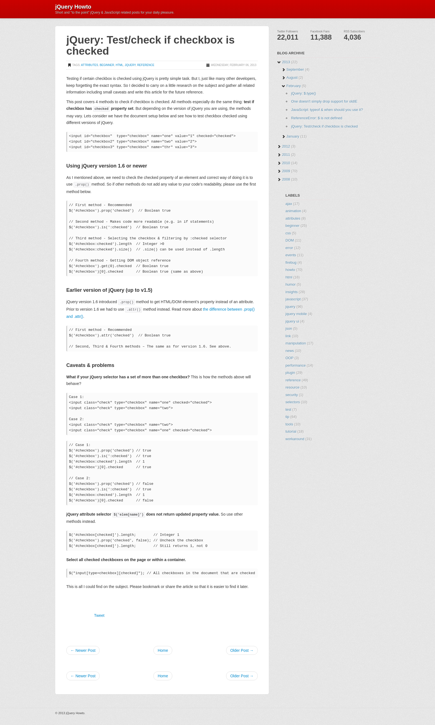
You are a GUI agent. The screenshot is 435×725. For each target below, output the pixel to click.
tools (289, 424)
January (292, 136)
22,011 (287, 37)
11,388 (321, 37)
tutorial (290, 431)
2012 (286, 146)
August (291, 77)
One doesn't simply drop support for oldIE (324, 101)
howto (290, 270)
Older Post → (242, 650)
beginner (107, 65)
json (288, 328)
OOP (289, 358)
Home (163, 650)
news (289, 351)
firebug (291, 262)
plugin (290, 373)
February (293, 86)
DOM (289, 240)
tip (287, 417)
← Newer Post (82, 650)
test (288, 409)
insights (291, 292)
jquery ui (292, 321)
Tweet (99, 615)
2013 (286, 62)
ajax (288, 204)
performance (295, 365)
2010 (286, 163)
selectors (292, 402)
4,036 (352, 37)
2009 (286, 171)
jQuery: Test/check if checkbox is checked (324, 126)
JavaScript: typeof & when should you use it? (327, 110)
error (289, 248)
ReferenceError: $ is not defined (316, 118)
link (288, 336)
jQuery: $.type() (303, 93)
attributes (89, 65)
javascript (293, 299)
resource (292, 387)
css (288, 233)
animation (293, 211)
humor (290, 284)
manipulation (295, 343)
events (290, 255)
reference (145, 65)
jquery (130, 65)
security (291, 395)
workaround (294, 439)
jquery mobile (296, 314)
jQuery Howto (73, 6)
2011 (286, 155)
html (119, 65)
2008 (286, 179)
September (295, 69)
